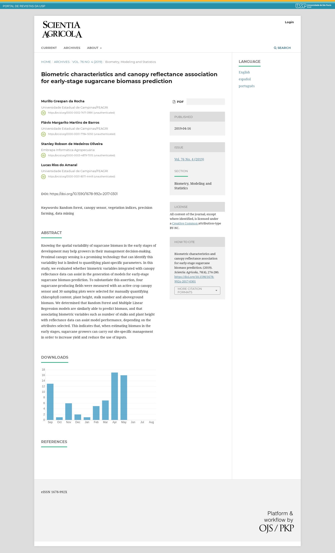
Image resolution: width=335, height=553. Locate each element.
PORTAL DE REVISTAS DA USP (24, 6)
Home (46, 62)
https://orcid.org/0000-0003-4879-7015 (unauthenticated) (81, 155)
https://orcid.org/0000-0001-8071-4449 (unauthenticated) (81, 176)
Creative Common (185, 223)
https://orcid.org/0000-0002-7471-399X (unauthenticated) (81, 112)
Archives (72, 48)
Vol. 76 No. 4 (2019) (87, 62)
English (244, 72)
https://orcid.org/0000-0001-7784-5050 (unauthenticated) (81, 134)
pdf (180, 101)
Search (282, 48)
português (247, 86)
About (93, 48)
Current (49, 48)
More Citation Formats (190, 290)
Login (289, 22)
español (245, 79)
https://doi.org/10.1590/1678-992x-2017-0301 (84, 194)
